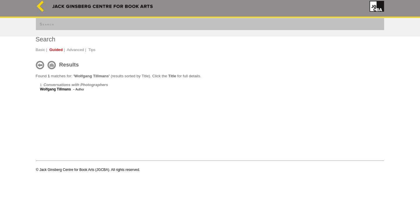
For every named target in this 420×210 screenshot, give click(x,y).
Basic (40, 50)
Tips (92, 50)
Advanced (75, 50)
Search (47, 24)
